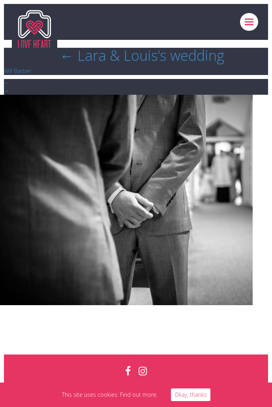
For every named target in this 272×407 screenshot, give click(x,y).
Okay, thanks (190, 394)
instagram (143, 371)
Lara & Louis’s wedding (142, 55)
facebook (128, 371)
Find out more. (139, 394)
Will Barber (17, 71)
